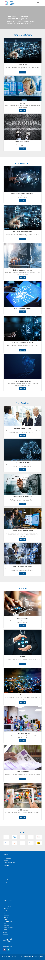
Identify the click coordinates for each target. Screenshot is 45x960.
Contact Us (5, 936)
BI (4, 873)
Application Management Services (11, 894)
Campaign (6, 879)
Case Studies (6, 925)
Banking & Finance (7, 900)
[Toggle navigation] (38, 3)
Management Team (8, 921)
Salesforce (6, 860)
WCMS (5, 871)
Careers (5, 929)
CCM (5, 869)
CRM (5, 877)
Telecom (5, 904)
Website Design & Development (10, 890)
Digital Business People (8, 938)
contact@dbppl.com (8, 946)
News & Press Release (8, 927)
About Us (6, 917)
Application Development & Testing (11, 892)
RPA (4, 875)
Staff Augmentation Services (10, 886)
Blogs (5, 923)
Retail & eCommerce (8, 910)
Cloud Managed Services (9, 888)
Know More (22, 72)
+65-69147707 (7, 944)
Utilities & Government (8, 908)
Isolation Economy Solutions (10, 862)
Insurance (6, 902)
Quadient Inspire (7, 858)
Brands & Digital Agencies (9, 906)
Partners (5, 919)
